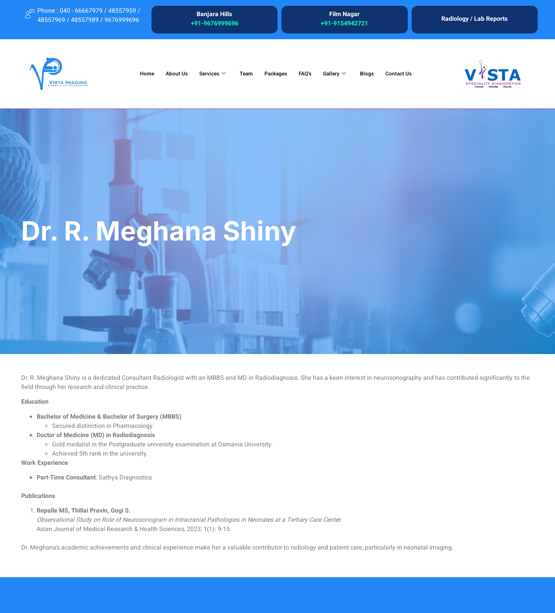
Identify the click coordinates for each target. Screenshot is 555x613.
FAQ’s (307, 74)
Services (208, 74)
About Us (171, 74)
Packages (276, 74)
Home (139, 74)
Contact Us (405, 74)
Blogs (371, 74)
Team (244, 74)
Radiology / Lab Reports (474, 18)
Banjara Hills (214, 14)
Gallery (338, 74)
